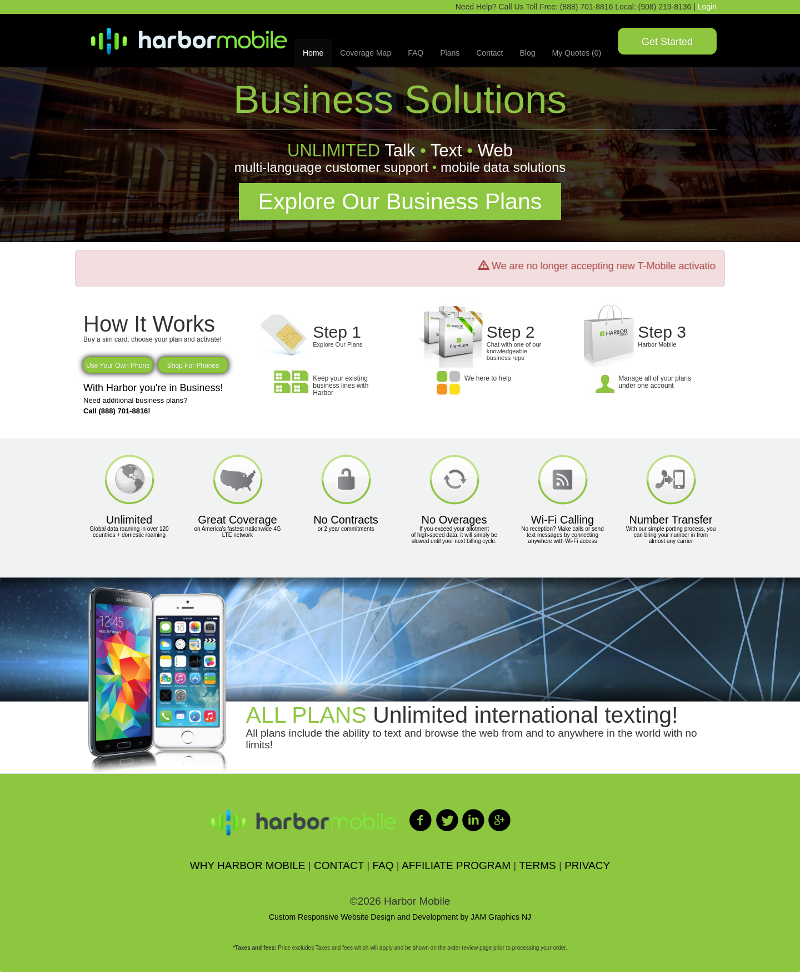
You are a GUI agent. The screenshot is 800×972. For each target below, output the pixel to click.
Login (707, 6)
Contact (489, 52)
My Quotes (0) (577, 52)
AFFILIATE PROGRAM (456, 865)
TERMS (537, 865)
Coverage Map (365, 52)
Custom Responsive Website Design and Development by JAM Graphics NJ (400, 916)
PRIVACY (587, 865)
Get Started (667, 41)
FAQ (415, 52)
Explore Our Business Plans (400, 201)
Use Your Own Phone (118, 365)
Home (313, 52)
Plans (449, 52)
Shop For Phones (193, 365)
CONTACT (339, 865)
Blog (527, 52)
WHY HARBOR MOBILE (248, 865)
